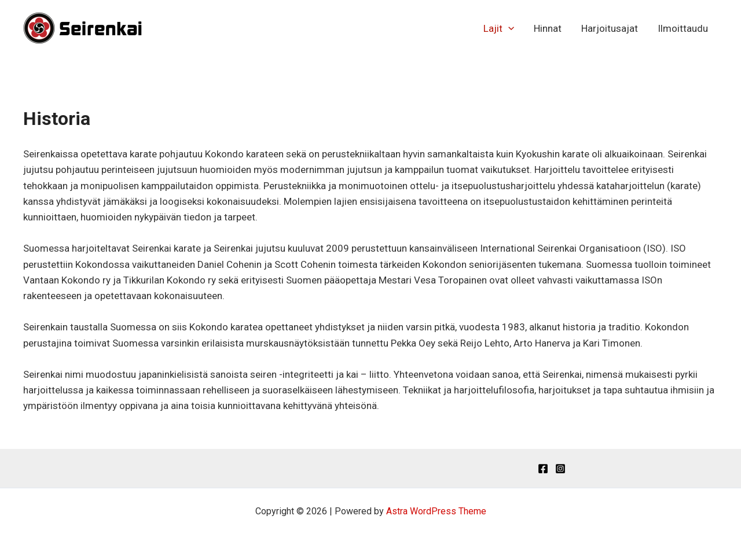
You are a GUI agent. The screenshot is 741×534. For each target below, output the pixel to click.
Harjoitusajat (609, 28)
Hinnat (548, 28)
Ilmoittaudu (683, 28)
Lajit (498, 28)
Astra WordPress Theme (436, 511)
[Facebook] (543, 468)
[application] (508, 28)
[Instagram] (560, 468)
